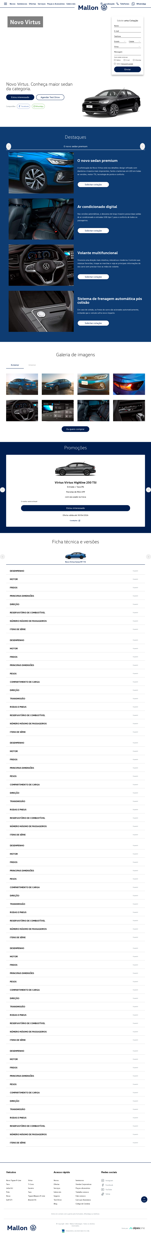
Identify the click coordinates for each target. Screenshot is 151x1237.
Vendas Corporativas (83, 1189)
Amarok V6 (32, 1204)
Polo (8, 1197)
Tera (8, 1189)
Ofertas (56, 1189)
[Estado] (120, 41)
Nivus (8, 1201)
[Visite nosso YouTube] (121, 1194)
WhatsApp (138, 60)
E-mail (128, 60)
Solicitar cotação (93, 184)
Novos (56, 1185)
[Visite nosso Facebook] (23, 106)
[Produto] (127, 46)
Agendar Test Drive (50, 97)
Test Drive (58, 1204)
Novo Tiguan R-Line (13, 1185)
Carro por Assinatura (83, 1204)
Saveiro (31, 1193)
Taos (30, 1197)
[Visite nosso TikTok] (121, 1198)
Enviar (127, 69)
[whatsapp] (133, 60)
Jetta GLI (9, 1193)
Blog (55, 1208)
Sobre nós (57, 1197)
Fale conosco (81, 1201)
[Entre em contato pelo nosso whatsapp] (38, 106)
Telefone (118, 60)
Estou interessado (20, 97)
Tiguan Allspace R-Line (36, 1201)
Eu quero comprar (75, 429)
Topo (144, 1201)
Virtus (30, 1185)
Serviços (57, 1193)
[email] (124, 60)
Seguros (57, 1201)
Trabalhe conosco (82, 1197)
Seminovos (80, 1185)
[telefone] (115, 60)
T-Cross (31, 1189)
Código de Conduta (83, 1208)
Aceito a (125, 64)
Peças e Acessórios (83, 1193)
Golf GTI (9, 1204)
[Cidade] (135, 41)
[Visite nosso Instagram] (121, 1185)
